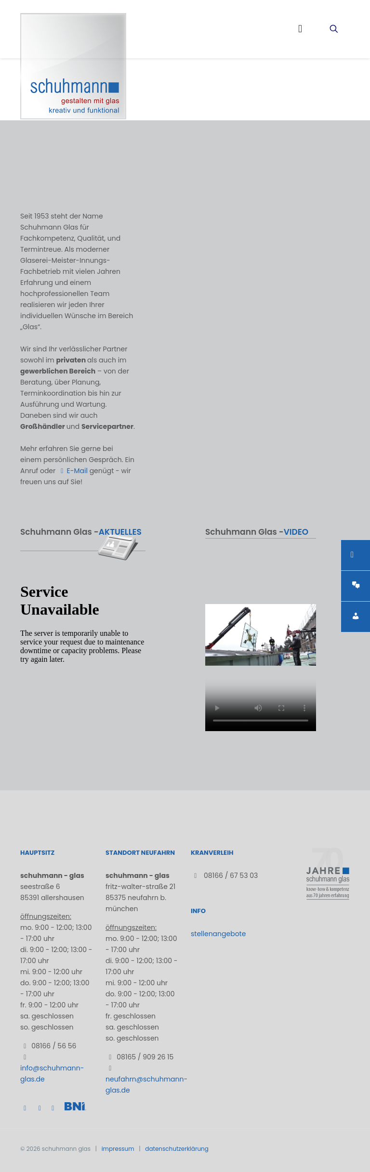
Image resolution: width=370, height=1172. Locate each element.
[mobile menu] (300, 29)
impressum (118, 1149)
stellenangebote (218, 934)
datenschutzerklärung (177, 1149)
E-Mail (72, 471)
